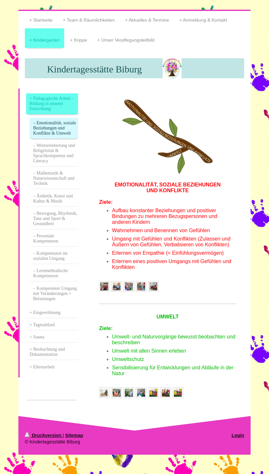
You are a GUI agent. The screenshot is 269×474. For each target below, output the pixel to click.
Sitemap (74, 435)
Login (238, 435)
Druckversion (44, 435)
